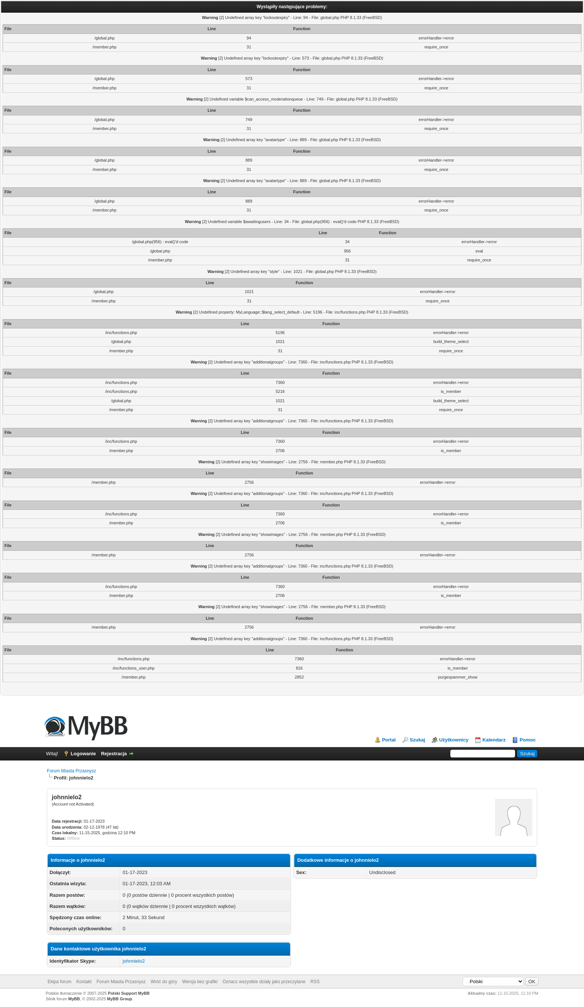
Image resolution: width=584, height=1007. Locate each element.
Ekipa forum (60, 981)
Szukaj (417, 740)
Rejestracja (114, 753)
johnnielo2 (134, 961)
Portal (389, 740)
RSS (315, 981)
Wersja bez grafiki (200, 981)
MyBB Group (119, 999)
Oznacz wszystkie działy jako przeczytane (263, 981)
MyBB (74, 999)
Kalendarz (493, 740)
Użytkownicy (454, 740)
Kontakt (84, 981)
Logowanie (83, 753)
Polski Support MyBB (129, 993)
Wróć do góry (164, 981)
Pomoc (528, 740)
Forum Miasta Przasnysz (71, 770)
